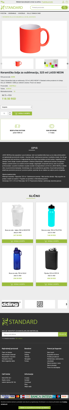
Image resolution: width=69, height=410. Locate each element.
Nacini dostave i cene (54, 363)
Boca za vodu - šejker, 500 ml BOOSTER (17, 230)
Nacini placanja (51, 365)
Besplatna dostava (53, 354)
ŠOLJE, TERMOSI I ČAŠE (34, 13)
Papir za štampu (7, 352)
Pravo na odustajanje (53, 367)
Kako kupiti (50, 352)
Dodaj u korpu (22, 113)
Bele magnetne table (8, 361)
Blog (26, 384)
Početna (3, 13)
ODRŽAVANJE (12, 13)
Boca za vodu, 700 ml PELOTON (52, 230)
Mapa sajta (28, 386)
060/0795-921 (6, 378)
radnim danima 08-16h (9, 382)
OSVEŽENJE (21, 13)
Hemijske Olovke (7, 359)
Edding (27, 354)
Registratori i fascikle (8, 357)
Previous (1, 64)
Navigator (28, 359)
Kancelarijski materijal (8, 354)
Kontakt (27, 380)
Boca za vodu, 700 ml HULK (17, 273)
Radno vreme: (6, 380)
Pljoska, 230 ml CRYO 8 (51, 273)
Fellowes (27, 352)
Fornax (27, 361)
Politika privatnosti (53, 357)
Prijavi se (62, 334)
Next (67, 64)
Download (28, 382)
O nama (27, 378)
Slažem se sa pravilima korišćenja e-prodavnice (34, 407)
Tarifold (27, 357)
